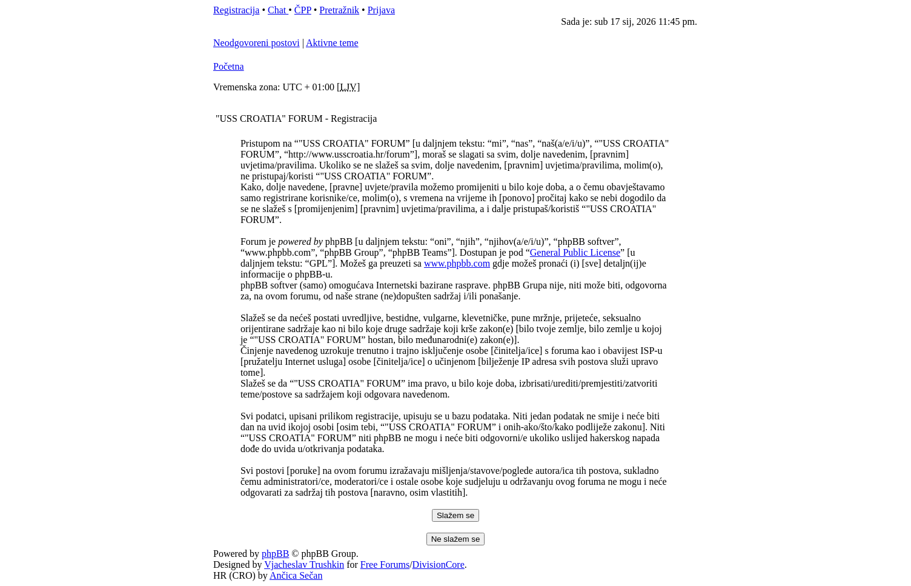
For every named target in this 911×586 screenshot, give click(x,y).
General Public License (575, 252)
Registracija (236, 10)
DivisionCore (438, 564)
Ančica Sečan (296, 575)
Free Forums (384, 564)
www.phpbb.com (457, 263)
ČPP (302, 10)
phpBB (275, 553)
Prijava (381, 10)
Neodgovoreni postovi (256, 43)
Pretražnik (339, 10)
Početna (228, 66)
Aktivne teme (332, 43)
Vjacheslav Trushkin (304, 564)
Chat (278, 10)
